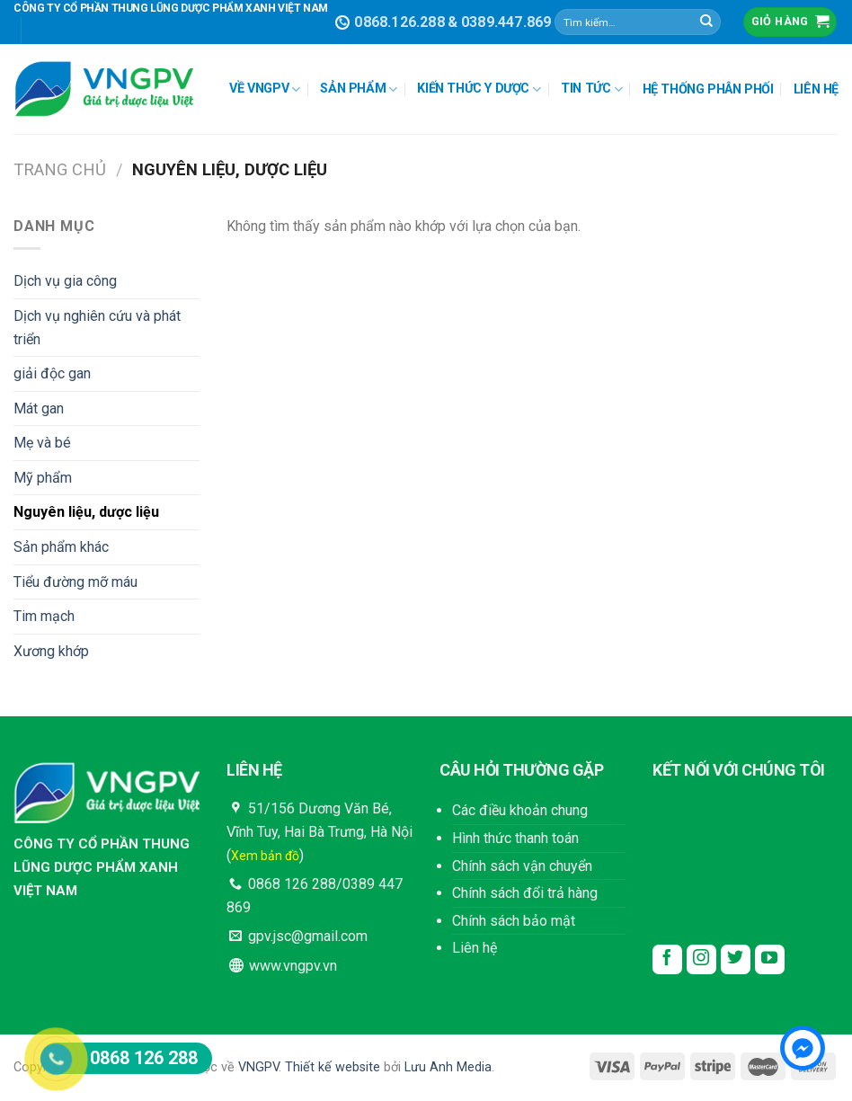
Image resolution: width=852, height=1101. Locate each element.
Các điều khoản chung (520, 810)
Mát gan (38, 408)
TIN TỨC (591, 89)
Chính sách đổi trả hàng (525, 892)
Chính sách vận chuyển (522, 866)
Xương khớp (51, 651)
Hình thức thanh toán (515, 838)
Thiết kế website (332, 1067)
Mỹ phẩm (42, 477)
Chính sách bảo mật (513, 920)
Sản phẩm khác (61, 546)
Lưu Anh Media (448, 1067)
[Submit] (706, 22)
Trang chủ (59, 169)
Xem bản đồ (265, 855)
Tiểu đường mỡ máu (75, 581)
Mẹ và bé (42, 442)
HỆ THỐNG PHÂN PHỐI (708, 89)
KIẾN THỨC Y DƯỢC (478, 89)
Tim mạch (44, 616)
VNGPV (258, 1067)
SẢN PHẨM (358, 89)
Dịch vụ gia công (65, 280)
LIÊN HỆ (816, 89)
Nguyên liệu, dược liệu (86, 511)
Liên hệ (474, 947)
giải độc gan (52, 373)
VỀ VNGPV (264, 89)
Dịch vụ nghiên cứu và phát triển (97, 327)
